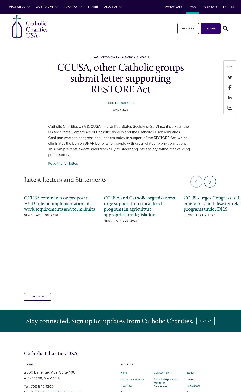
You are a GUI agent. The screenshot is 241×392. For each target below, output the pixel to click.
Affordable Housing (131, 340)
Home (123, 314)
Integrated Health (130, 353)
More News (38, 238)
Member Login (173, 6)
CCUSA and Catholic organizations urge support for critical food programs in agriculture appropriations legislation (131, 209)
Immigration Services (165, 334)
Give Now (126, 327)
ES (232, 6)
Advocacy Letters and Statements (125, 56)
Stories (93, 6)
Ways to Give (47, 6)
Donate (210, 28)
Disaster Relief (161, 314)
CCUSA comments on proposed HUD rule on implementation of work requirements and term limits (57, 206)
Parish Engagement (164, 347)
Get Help (188, 28)
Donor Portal (194, 353)
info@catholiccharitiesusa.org (59, 334)
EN (224, 6)
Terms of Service (196, 340)
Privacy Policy (194, 347)
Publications (210, 6)
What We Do (19, 6)
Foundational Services (166, 341)
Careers (125, 334)
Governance (194, 334)
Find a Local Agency (132, 320)
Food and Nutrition (121, 103)
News (192, 6)
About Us (113, 6)
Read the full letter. (63, 163)
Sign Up (205, 262)
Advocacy (73, 6)
